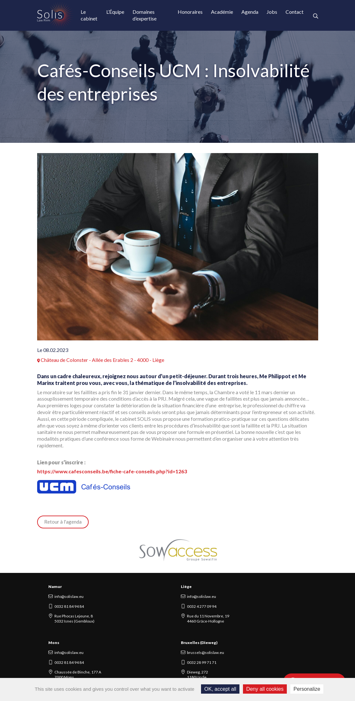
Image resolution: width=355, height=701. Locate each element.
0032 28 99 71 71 (201, 662)
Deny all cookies (265, 689)
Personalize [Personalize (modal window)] (307, 689)
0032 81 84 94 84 (69, 606)
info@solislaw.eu (69, 596)
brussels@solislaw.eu (205, 652)
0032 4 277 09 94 (201, 606)
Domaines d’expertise (145, 15)
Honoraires (190, 12)
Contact (294, 12)
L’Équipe (115, 12)
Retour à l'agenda (63, 522)
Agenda (249, 12)
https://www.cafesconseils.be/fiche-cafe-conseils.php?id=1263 (112, 471)
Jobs (272, 12)
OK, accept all (220, 689)
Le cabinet (89, 15)
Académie (222, 12)
